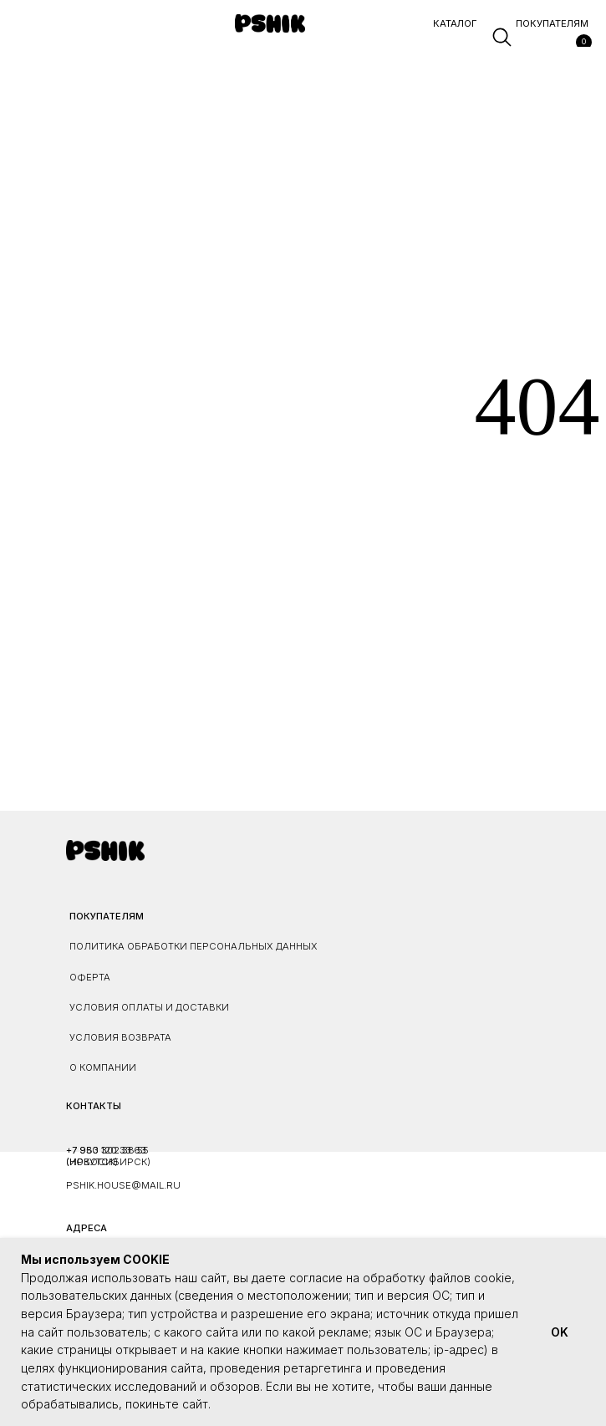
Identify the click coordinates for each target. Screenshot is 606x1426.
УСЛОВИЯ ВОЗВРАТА (120, 1037)
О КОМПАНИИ (102, 1067)
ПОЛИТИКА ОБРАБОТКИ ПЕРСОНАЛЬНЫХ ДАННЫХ (193, 946)
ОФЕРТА (89, 977)
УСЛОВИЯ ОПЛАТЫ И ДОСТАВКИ (149, 1007)
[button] (20, 37)
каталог (455, 23)
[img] (270, 23)
